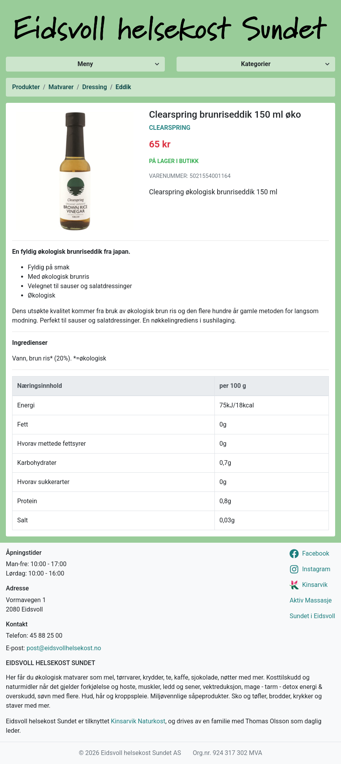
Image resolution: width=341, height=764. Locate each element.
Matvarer (60, 87)
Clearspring (169, 127)
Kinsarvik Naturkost (138, 721)
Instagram (316, 569)
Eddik (123, 87)
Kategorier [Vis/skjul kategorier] (256, 64)
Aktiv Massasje (310, 600)
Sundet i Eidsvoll (312, 616)
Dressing (94, 87)
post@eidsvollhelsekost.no (64, 648)
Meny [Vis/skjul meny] (85, 64)
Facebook (315, 553)
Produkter (26, 87)
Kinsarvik (314, 584)
